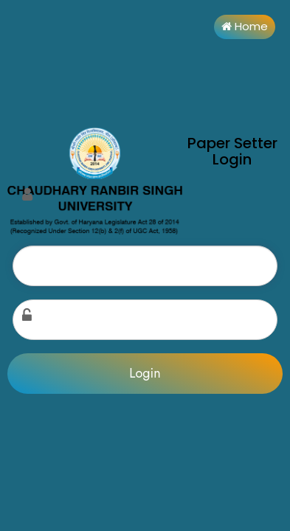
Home (244, 26)
